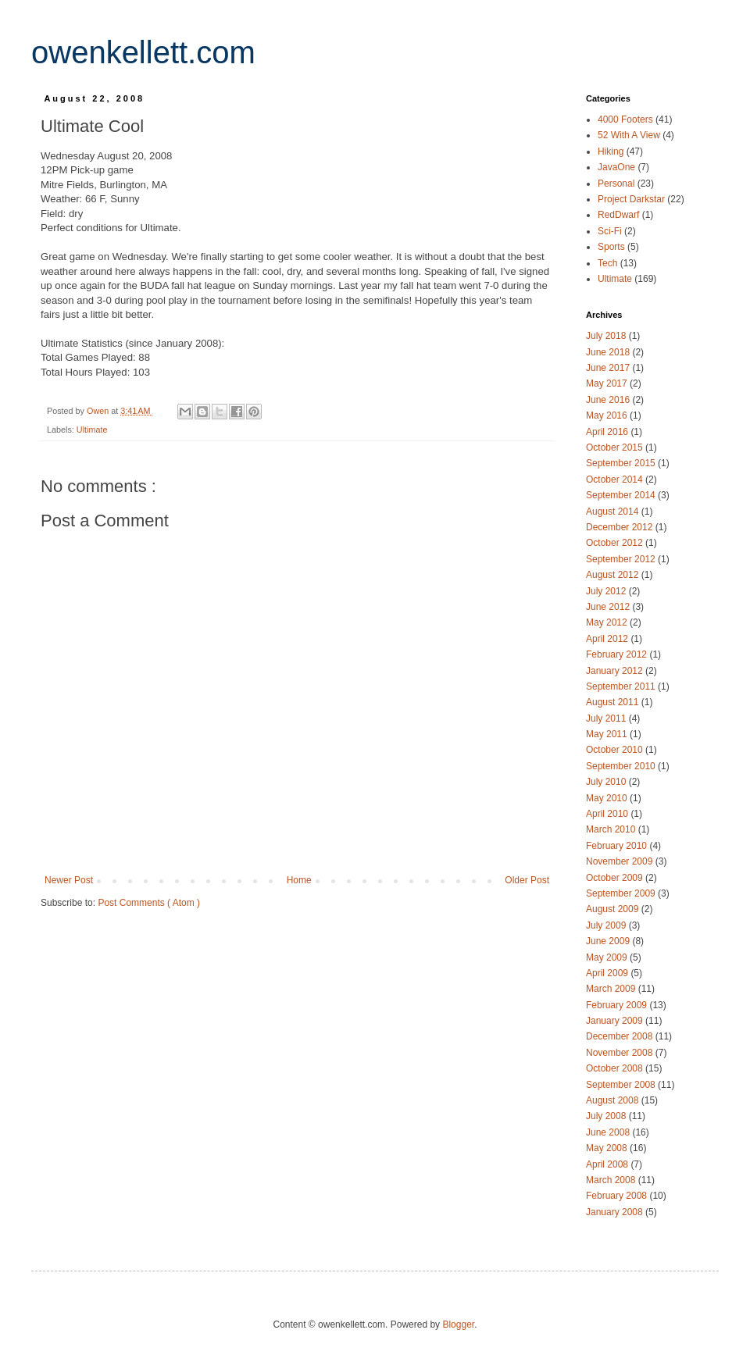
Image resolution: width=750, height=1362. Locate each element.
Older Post (527, 880)
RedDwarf (620, 214)
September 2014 (622, 495)
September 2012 (622, 559)
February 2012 (617, 654)
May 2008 (608, 1148)
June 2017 (609, 367)
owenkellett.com (143, 52)
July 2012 (607, 591)
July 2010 (607, 781)
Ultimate (92, 429)
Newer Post (69, 880)
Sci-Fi (611, 231)
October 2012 (615, 542)
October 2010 (615, 749)
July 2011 (607, 718)
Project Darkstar (632, 199)
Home (299, 880)
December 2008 (620, 1036)
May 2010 (608, 798)
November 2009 (620, 861)
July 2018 (607, 335)
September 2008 (622, 1084)
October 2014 (615, 479)
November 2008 (620, 1052)
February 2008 (617, 1195)
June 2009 (609, 941)
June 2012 (609, 606)
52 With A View (630, 135)
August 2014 (613, 511)
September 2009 (622, 893)
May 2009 (608, 957)
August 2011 (613, 702)
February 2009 (617, 1005)
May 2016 (608, 415)
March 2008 (612, 1180)
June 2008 (609, 1132)
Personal (618, 183)
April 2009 (608, 973)
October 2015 (615, 447)
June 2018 (609, 352)
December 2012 (620, 527)
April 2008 (608, 1164)
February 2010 (617, 845)
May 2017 (608, 383)
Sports (612, 246)
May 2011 (608, 734)
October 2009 (615, 877)
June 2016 (609, 399)
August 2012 (613, 574)
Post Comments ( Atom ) (149, 902)
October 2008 (615, 1068)
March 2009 (612, 988)
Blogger (458, 1324)
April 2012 (608, 638)
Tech (609, 263)
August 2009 (613, 909)
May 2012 (608, 622)
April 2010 (608, 813)
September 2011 (622, 686)
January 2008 (615, 1212)
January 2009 (615, 1020)
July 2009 (607, 925)
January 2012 (615, 670)
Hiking (612, 151)
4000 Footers (626, 119)
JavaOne (618, 167)
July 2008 (607, 1116)
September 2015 (622, 463)
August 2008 (613, 1100)
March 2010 (612, 829)
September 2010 (622, 766)
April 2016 (608, 431)
